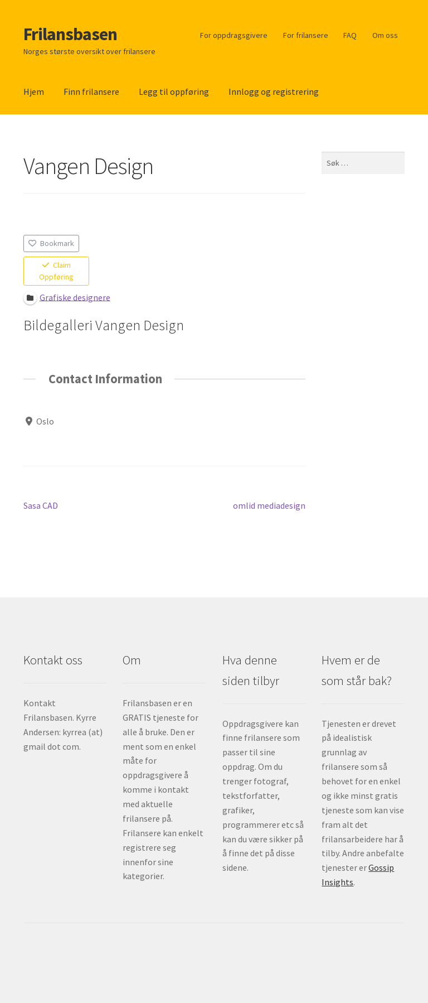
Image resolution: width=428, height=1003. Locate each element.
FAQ (350, 35)
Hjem (33, 91)
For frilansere (305, 35)
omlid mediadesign (269, 506)
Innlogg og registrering (273, 91)
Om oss (385, 35)
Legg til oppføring (174, 91)
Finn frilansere (91, 91)
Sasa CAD (40, 506)
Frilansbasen (70, 34)
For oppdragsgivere (234, 35)
